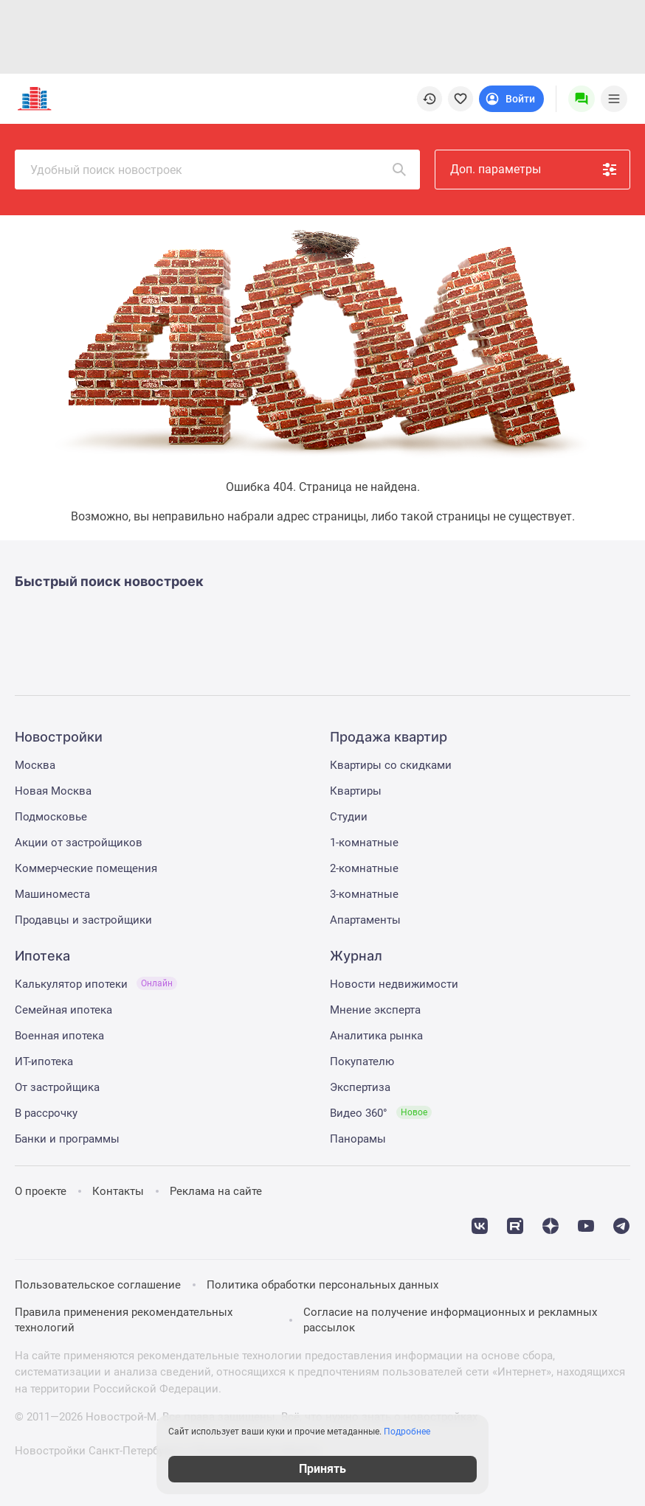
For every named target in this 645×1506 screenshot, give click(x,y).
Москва (35, 765)
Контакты (118, 1191)
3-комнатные (364, 894)
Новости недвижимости (394, 984)
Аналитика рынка (376, 1035)
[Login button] (511, 99)
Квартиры (356, 791)
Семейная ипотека (63, 1010)
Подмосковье (51, 816)
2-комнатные (364, 868)
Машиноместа (52, 894)
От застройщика (57, 1087)
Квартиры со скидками (391, 765)
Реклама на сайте (216, 1191)
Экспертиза (360, 1087)
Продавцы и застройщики (83, 920)
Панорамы (358, 1139)
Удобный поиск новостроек (219, 169)
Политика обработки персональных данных (322, 1284)
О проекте (40, 1191)
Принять (322, 1469)
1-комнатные (364, 842)
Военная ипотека (59, 1035)
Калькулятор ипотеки (96, 984)
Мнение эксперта (375, 1010)
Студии (349, 816)
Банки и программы (67, 1139)
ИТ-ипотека (44, 1061)
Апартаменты (365, 920)
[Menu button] (581, 99)
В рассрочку (46, 1113)
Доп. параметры (534, 169)
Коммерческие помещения (86, 868)
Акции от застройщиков (78, 842)
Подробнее (407, 1431)
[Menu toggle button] (614, 99)
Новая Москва (53, 791)
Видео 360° (381, 1113)
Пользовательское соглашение (98, 1284)
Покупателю (362, 1061)
